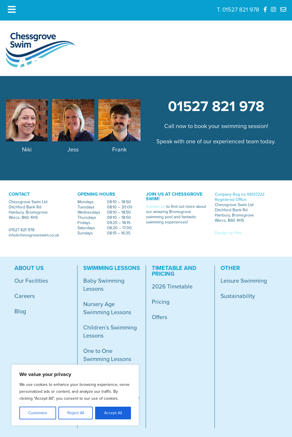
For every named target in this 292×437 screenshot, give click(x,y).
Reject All (75, 412)
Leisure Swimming (244, 280)
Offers (159, 317)
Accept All (113, 412)
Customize (37, 412)
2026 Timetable (172, 286)
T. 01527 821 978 (238, 9)
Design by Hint (228, 232)
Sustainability (238, 296)
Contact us (155, 206)
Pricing (160, 302)
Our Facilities (31, 280)
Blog (20, 311)
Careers (24, 296)
